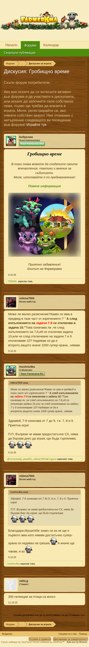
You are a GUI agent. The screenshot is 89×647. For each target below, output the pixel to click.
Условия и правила (39, 639)
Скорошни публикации (19, 52)
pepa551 (27, 459)
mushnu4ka (27, 366)
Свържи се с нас (68, 634)
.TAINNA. (12, 281)
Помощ (83, 634)
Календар (51, 45)
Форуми (30, 45)
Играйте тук (36, 125)
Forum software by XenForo (17, 642)
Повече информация (44, 186)
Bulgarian (7, 634)
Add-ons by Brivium (77, 642)
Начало (11, 45)
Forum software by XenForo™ (48, 642)
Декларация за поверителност (70, 639)
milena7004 (26, 298)
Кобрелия (26, 137)
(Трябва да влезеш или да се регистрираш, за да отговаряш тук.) (49, 615)
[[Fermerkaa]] (14, 459)
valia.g (23, 580)
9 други (52, 459)
